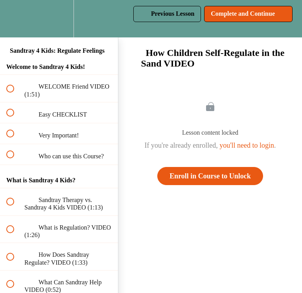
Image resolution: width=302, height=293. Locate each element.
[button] (14, 18)
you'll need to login (246, 145)
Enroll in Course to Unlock (210, 176)
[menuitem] (59, 18)
